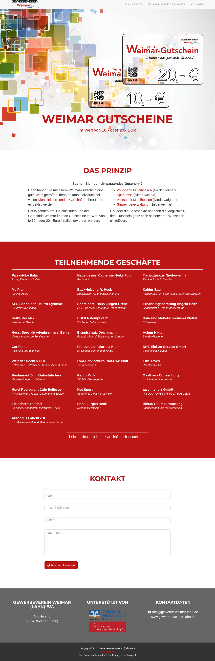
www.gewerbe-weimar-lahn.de (173, 617)
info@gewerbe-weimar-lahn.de (175, 612)
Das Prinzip (134, 8)
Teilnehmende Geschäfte (167, 8)
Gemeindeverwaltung (132, 204)
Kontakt (197, 8)
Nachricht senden (61, 565)
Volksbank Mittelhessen (134, 190)
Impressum (107, 651)
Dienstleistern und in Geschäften (62, 200)
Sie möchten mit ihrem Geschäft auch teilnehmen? (107, 437)
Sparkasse (125, 195)
